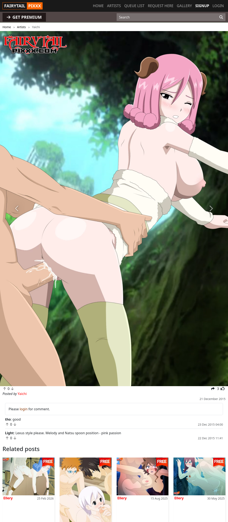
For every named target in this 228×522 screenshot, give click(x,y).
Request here (160, 5)
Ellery (8, 498)
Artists (114, 5)
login (24, 409)
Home (98, 5)
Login (218, 5)
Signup (202, 5)
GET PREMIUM (24, 17)
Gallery (184, 5)
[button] (17, 208)
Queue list (134, 5)
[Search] (221, 17)
